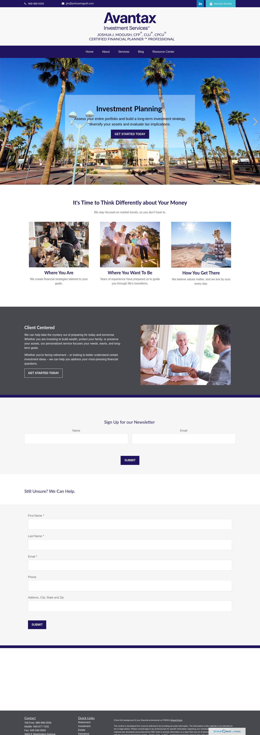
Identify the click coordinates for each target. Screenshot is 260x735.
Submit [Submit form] (129, 460)
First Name (35, 515)
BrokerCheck (176, 720)
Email (183, 430)
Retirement (84, 722)
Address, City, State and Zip (46, 597)
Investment (84, 726)
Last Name (35, 536)
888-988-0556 (34, 3)
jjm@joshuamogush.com (78, 3)
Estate (81, 729)
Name (76, 430)
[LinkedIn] (200, 3)
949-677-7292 (41, 726)
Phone (32, 577)
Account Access (220, 3)
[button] (89, 52)
